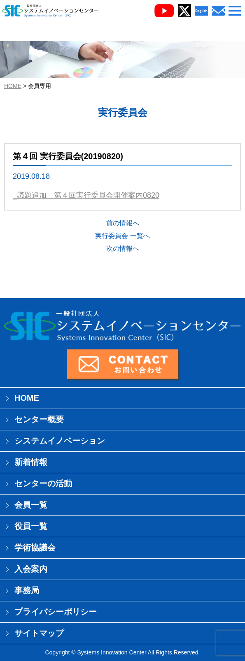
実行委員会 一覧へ (122, 235)
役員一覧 (30, 526)
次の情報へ (122, 248)
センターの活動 (43, 483)
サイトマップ (39, 633)
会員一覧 (30, 504)
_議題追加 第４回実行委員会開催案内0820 (86, 195)
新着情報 (30, 462)
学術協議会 (35, 547)
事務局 (26, 590)
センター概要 (39, 419)
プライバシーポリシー (55, 611)
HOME (12, 86)
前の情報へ (122, 223)
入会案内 (30, 568)
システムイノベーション (59, 440)
